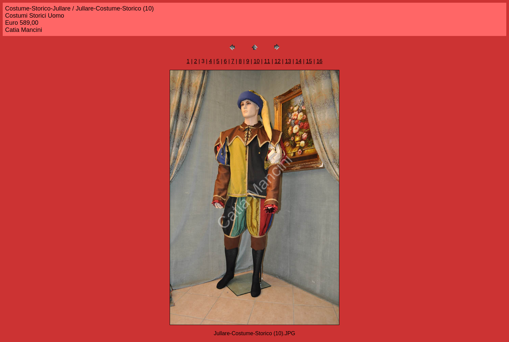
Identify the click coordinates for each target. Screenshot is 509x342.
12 (278, 61)
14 (299, 61)
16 (319, 61)
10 (256, 61)
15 (309, 61)
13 (288, 61)
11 (267, 61)
